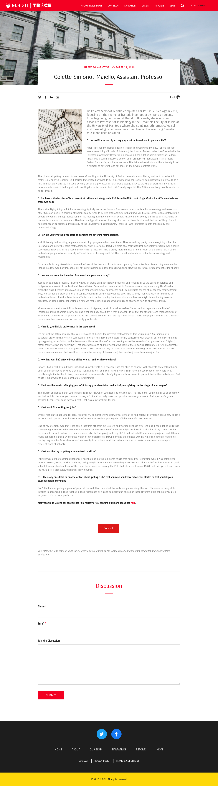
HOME (58, 749)
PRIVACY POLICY (102, 760)
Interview (89, 67)
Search (182, 6)
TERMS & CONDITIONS (127, 760)
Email (42, 623)
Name (42, 606)
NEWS (172, 5)
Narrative (103, 67)
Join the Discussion (49, 640)
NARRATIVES (130, 5)
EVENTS (146, 5)
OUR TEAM (113, 5)
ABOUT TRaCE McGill (91, 5)
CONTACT (83, 760)
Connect (108, 528)
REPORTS (159, 5)
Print (172, 97)
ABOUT (76, 749)
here (133, 503)
